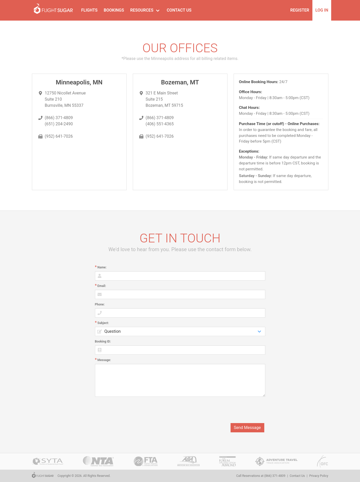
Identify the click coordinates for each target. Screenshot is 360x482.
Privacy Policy (318, 476)
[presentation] (226, 410)
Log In (321, 10)
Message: (104, 360)
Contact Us (179, 10)
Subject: (103, 323)
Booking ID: (103, 341)
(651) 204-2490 (59, 123)
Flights (89, 10)
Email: (102, 286)
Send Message (247, 427)
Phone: (100, 304)
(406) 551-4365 (160, 123)
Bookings (114, 10)
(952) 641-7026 (59, 136)
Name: (102, 267)
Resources (141, 10)
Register (299, 10)
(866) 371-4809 (59, 117)
